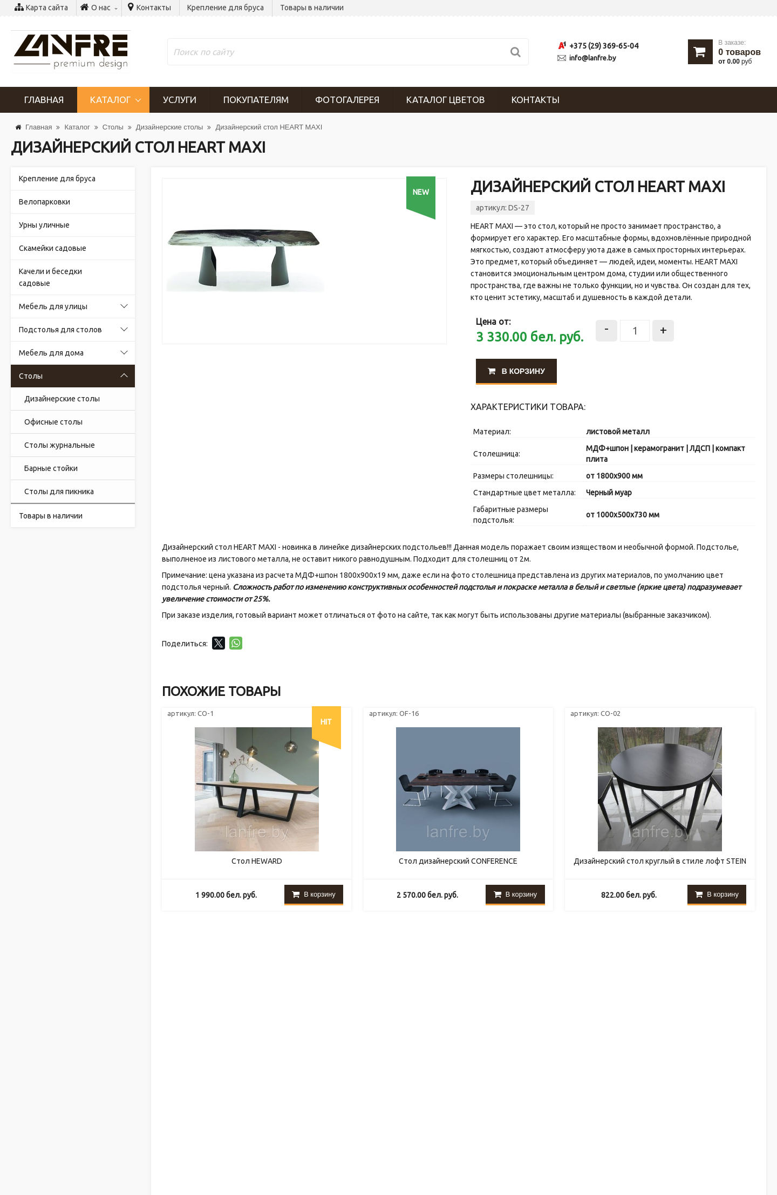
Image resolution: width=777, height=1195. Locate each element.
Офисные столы (53, 422)
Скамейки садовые (52, 248)
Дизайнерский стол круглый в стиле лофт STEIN (660, 861)
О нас (31, 1089)
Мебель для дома (51, 353)
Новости (37, 1066)
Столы (31, 376)
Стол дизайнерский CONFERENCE (458, 861)
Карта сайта (47, 7)
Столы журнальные (59, 445)
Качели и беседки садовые (50, 277)
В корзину (516, 371)
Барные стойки (51, 468)
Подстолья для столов (60, 329)
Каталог (111, 99)
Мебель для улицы (53, 306)
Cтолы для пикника (59, 491)
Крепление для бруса (225, 7)
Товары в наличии (312, 7)
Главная (44, 99)
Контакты (154, 7)
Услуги (180, 99)
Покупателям (256, 99)
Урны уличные (44, 225)
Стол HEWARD (256, 861)
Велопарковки (44, 201)
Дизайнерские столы (62, 398)
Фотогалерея (348, 99)
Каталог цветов (447, 99)
